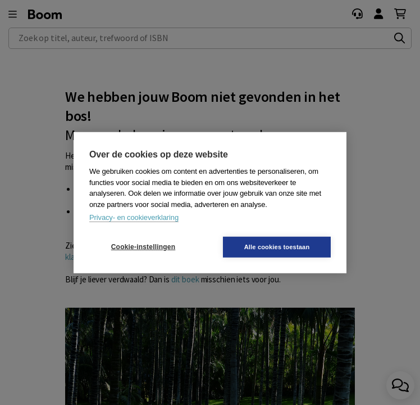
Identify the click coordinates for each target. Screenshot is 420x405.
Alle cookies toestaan (277, 246)
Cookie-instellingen (143, 247)
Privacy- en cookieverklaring (134, 217)
